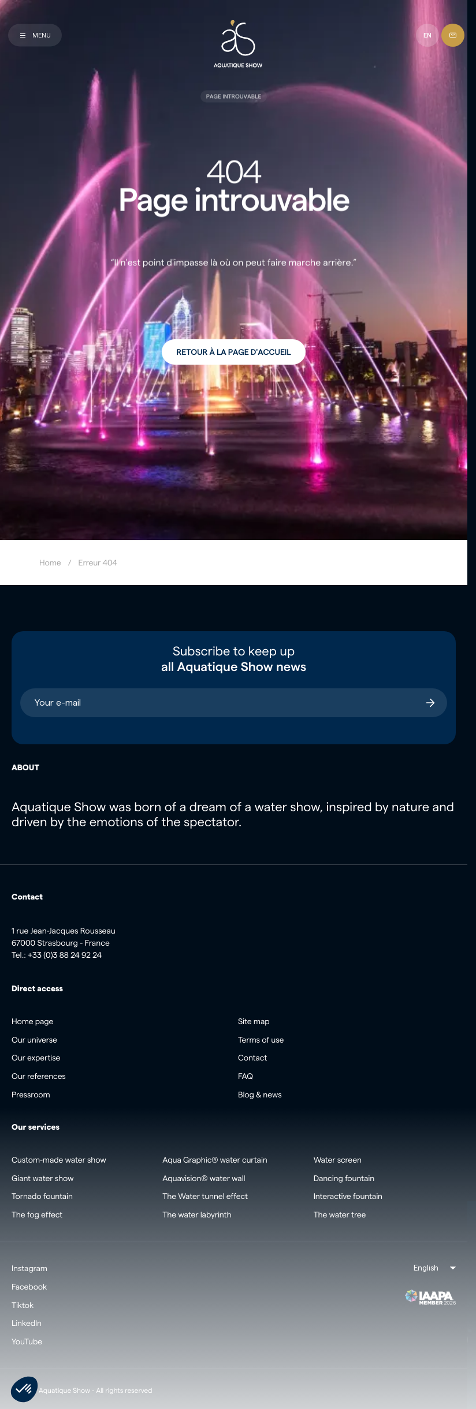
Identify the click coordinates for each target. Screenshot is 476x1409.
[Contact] (452, 35)
